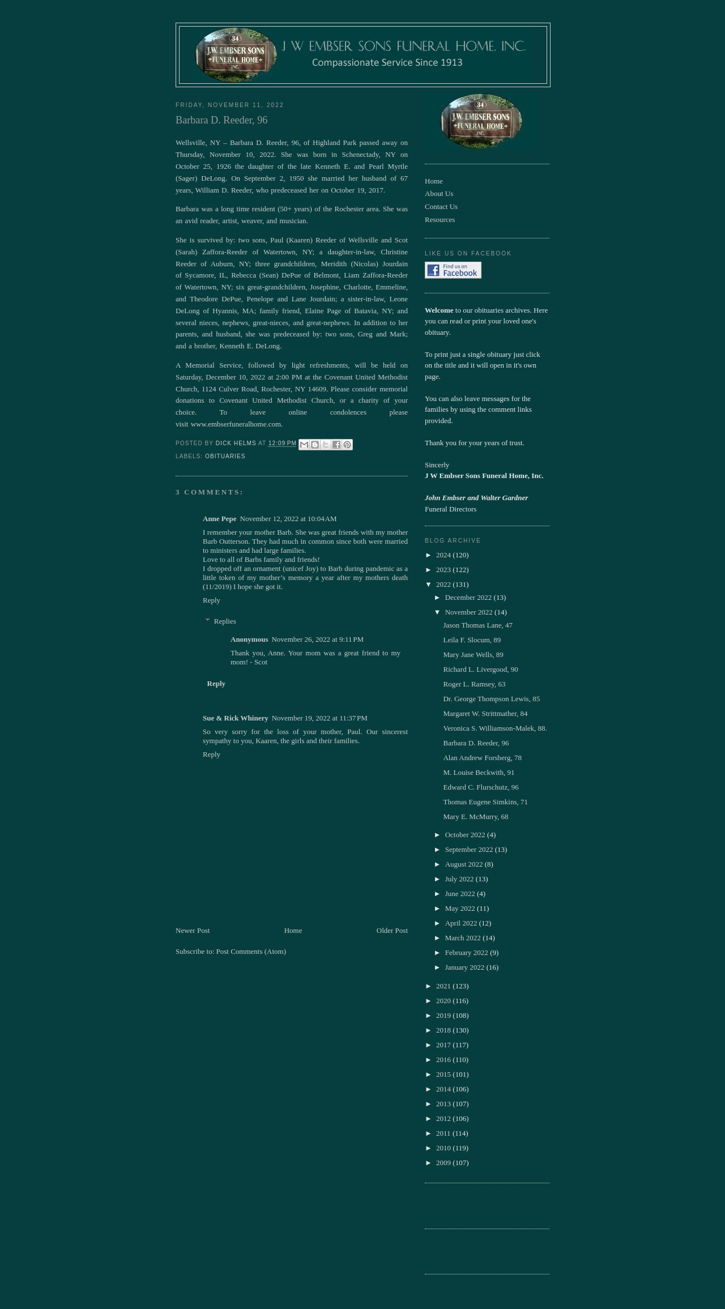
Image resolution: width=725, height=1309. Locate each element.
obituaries (225, 456)
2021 (444, 986)
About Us (439, 193)
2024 (444, 555)
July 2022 (460, 879)
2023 (444, 569)
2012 (444, 1118)
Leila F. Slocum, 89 (472, 640)
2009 (444, 1162)
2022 (444, 584)
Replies (225, 621)
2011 (444, 1133)
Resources (440, 219)
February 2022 (467, 952)
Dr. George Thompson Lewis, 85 (491, 698)
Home (293, 930)
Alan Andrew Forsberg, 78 (482, 757)
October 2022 (466, 834)
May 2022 (461, 908)
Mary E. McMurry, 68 (475, 816)
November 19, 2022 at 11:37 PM (320, 718)
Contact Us (441, 206)
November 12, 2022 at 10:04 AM (288, 518)
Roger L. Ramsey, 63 (474, 684)
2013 (444, 1103)
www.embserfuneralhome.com (236, 424)
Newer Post (193, 930)
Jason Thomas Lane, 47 (478, 625)
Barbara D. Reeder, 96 (476, 743)
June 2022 (461, 893)
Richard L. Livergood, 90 (480, 669)
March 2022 (464, 937)
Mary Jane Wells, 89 (473, 654)
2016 (444, 1059)
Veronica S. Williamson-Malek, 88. (495, 728)
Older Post (392, 930)
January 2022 (466, 967)
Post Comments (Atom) (251, 951)
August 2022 (465, 864)
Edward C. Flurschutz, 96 (480, 787)
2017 (444, 1045)
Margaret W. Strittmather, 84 (485, 713)
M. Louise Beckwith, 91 (478, 772)
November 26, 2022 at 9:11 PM (317, 639)
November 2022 (469, 612)
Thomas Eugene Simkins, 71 (485, 802)
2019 (444, 1015)
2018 (444, 1030)
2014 (444, 1089)
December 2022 (469, 597)
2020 (444, 1000)
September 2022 (470, 849)
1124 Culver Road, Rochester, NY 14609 (264, 389)
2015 (444, 1074)
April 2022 (462, 923)
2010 (444, 1148)
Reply (211, 600)
